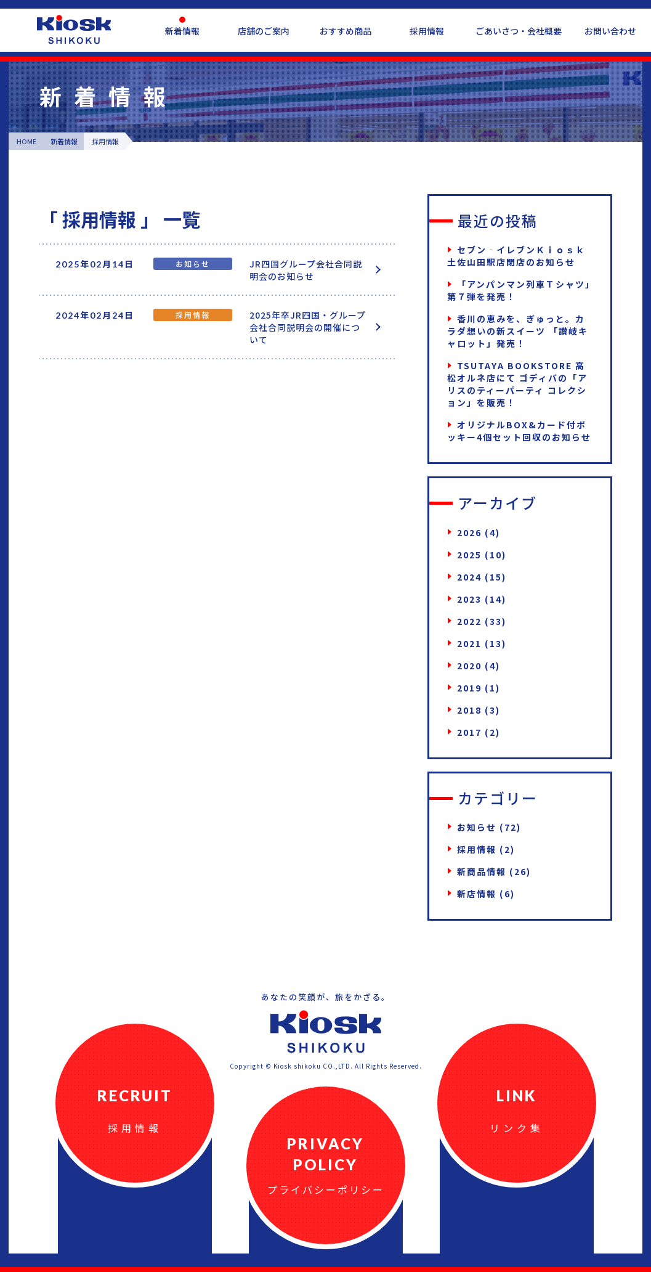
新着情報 (182, 31)
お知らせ (476, 827)
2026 (469, 532)
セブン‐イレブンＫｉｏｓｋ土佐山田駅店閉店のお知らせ (516, 255)
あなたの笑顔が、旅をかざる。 (325, 997)
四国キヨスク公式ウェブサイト (74, 29)
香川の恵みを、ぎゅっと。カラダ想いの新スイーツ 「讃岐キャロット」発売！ (517, 330)
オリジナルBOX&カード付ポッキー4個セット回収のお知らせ (519, 430)
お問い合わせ (610, 31)
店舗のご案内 (263, 31)
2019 (469, 688)
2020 (469, 665)
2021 (469, 643)
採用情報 (427, 31)
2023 (469, 599)
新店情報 (476, 893)
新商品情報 (481, 871)
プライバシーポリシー (325, 1189)
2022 (469, 621)
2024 (469, 577)
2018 (469, 710)
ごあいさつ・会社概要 (518, 31)
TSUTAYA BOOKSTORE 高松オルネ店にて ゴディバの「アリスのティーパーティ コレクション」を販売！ (517, 384)
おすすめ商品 (345, 31)
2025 (469, 554)
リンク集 (517, 1127)
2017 (469, 732)
